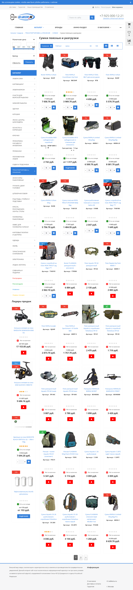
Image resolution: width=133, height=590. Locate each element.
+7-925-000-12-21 (112, 16)
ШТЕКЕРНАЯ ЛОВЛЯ (23, 193)
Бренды (58, 27)
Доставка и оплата (94, 584)
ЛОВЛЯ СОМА (23, 78)
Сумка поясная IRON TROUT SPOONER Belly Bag (70, 202)
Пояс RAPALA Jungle (49, 326)
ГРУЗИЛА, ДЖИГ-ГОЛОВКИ (23, 187)
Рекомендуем (18, 284)
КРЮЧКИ (23, 135)
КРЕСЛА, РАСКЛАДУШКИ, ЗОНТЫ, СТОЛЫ (23, 209)
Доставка (12, 7)
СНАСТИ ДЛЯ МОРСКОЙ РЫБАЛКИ (23, 96)
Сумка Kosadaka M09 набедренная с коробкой (48, 139)
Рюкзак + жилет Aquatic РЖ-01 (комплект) (49, 453)
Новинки (16, 289)
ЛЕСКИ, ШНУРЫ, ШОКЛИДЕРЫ (23, 121)
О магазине (104, 27)
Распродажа (17, 278)
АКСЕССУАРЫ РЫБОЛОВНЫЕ (23, 179)
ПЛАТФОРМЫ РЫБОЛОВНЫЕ (18, 218)
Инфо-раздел (80, 27)
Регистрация (105, 7)
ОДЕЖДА (23, 240)
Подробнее (23, 516)
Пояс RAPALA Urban (113, 75)
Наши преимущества (35, 7)
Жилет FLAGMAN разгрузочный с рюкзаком (70, 265)
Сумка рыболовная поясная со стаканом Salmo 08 (91, 202)
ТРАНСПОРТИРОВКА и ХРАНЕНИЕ (23, 171)
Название (47, 46)
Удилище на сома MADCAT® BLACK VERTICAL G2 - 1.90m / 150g (23, 439)
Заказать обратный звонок (113, 18)
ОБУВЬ (23, 246)
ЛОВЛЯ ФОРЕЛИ (23, 89)
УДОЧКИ (23, 108)
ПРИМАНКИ (23, 151)
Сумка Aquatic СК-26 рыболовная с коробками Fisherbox (49, 516)
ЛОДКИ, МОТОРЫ (23, 265)
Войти (97, 7)
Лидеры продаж (19, 295)
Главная (19, 27)
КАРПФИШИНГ (23, 84)
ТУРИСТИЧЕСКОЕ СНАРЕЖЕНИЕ (23, 252)
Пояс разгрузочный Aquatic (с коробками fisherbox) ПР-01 (91, 328)
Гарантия (21, 7)
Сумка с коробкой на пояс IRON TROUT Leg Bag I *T (113, 202)
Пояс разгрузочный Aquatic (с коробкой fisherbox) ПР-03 (113, 328)
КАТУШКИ (23, 114)
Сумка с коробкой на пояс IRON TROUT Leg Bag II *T (49, 265)
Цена (67, 46)
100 (96, 46)
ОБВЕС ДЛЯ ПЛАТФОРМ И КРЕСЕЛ (23, 226)
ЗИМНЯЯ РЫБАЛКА (23, 103)
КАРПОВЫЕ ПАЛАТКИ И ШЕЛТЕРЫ (20, 233)
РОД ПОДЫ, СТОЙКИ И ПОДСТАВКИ (23, 200)
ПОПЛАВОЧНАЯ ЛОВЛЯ (23, 158)
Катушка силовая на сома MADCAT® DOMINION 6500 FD (24, 330)
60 (90, 46)
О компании (49, 7)
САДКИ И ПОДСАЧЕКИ (23, 164)
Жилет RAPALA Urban (48, 75)
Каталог (39, 27)
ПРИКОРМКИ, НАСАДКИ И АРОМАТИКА (23, 143)
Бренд (15, 56)
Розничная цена (19, 39)
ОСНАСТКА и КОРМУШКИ (23, 129)
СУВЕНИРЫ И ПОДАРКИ (18, 271)
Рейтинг (58, 46)
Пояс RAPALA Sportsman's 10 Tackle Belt (70, 328)
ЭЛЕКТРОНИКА (23, 259)
